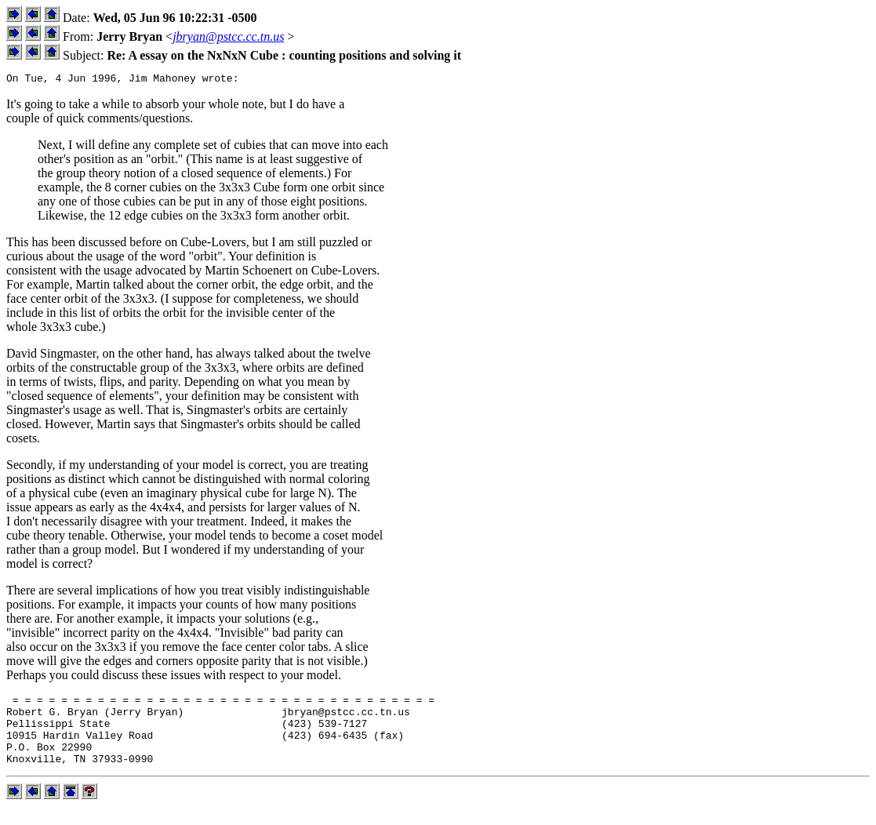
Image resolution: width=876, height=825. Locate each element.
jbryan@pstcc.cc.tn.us (228, 36)
